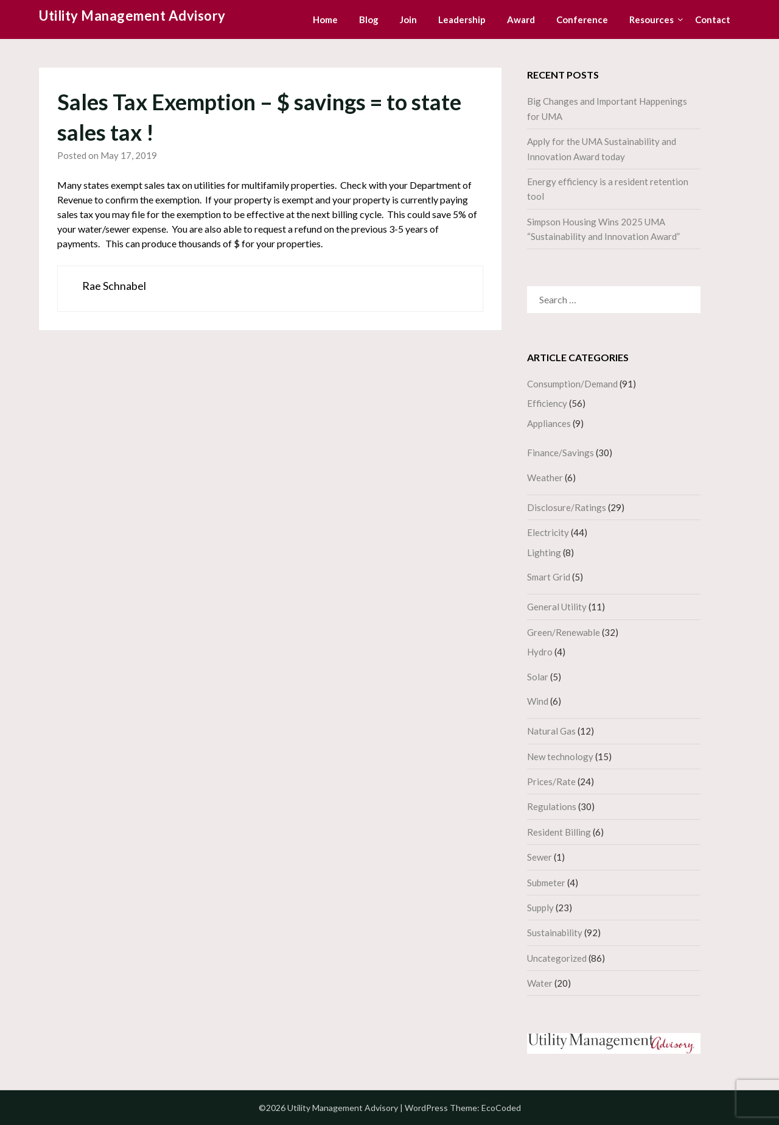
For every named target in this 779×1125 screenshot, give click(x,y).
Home (325, 19)
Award (521, 19)
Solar (537, 676)
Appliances (549, 423)
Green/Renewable (563, 632)
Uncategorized (557, 958)
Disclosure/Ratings (566, 507)
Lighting (544, 552)
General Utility (557, 606)
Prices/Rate (551, 781)
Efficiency (547, 403)
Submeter (546, 882)
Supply (540, 907)
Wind (537, 701)
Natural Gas (551, 730)
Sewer (539, 857)
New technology (560, 756)
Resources (651, 19)
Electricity (548, 532)
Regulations (551, 806)
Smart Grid (548, 576)
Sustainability (554, 932)
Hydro (540, 651)
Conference (582, 19)
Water (540, 983)
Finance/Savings (560, 452)
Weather (545, 477)
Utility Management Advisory (132, 15)
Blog (369, 19)
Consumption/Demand (572, 383)
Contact (712, 19)
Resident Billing (559, 832)
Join (408, 19)
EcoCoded (501, 1107)
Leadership (462, 19)
